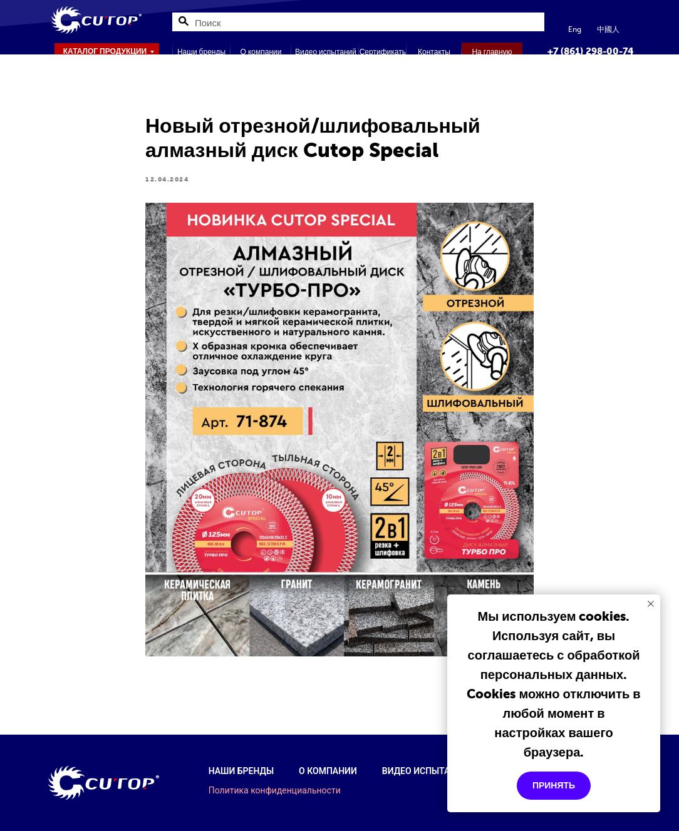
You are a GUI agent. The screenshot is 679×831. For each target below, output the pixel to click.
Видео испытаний (425, 771)
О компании (328, 771)
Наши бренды (241, 771)
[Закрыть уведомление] (651, 604)
